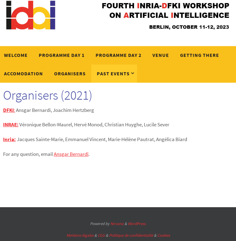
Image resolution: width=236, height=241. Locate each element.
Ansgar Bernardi (71, 154)
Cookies (163, 235)
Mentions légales (79, 235)
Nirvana (117, 223)
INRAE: (10, 124)
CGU (101, 235)
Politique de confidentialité (131, 235)
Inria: (9, 139)
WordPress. (137, 223)
